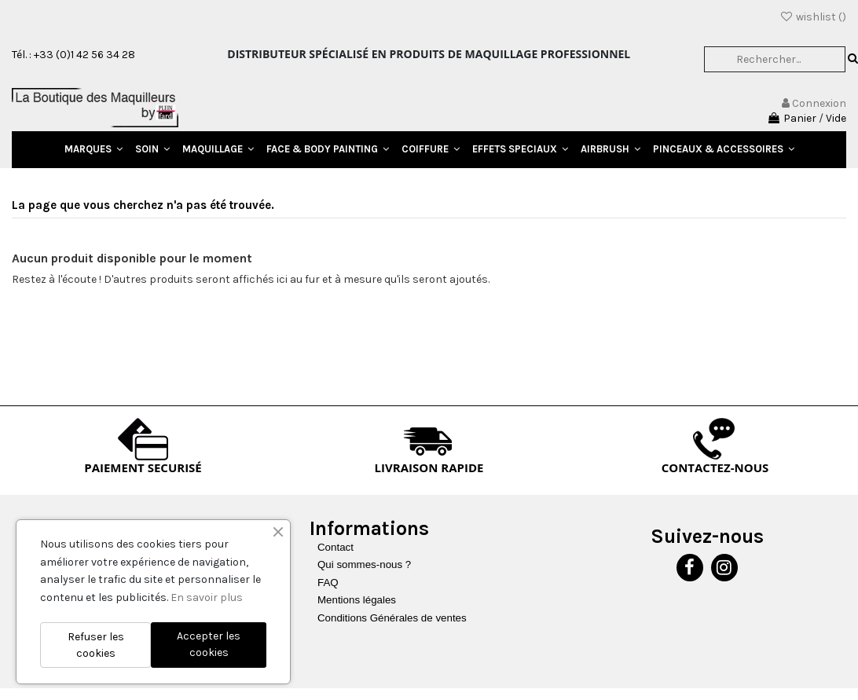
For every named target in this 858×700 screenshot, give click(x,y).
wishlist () (812, 17)
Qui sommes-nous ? (364, 564)
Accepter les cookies (208, 644)
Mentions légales (356, 600)
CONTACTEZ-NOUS (715, 467)
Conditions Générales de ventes (392, 618)
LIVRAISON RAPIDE (429, 467)
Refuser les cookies (96, 645)
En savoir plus (206, 597)
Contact (335, 547)
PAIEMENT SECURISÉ (143, 467)
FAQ (328, 582)
